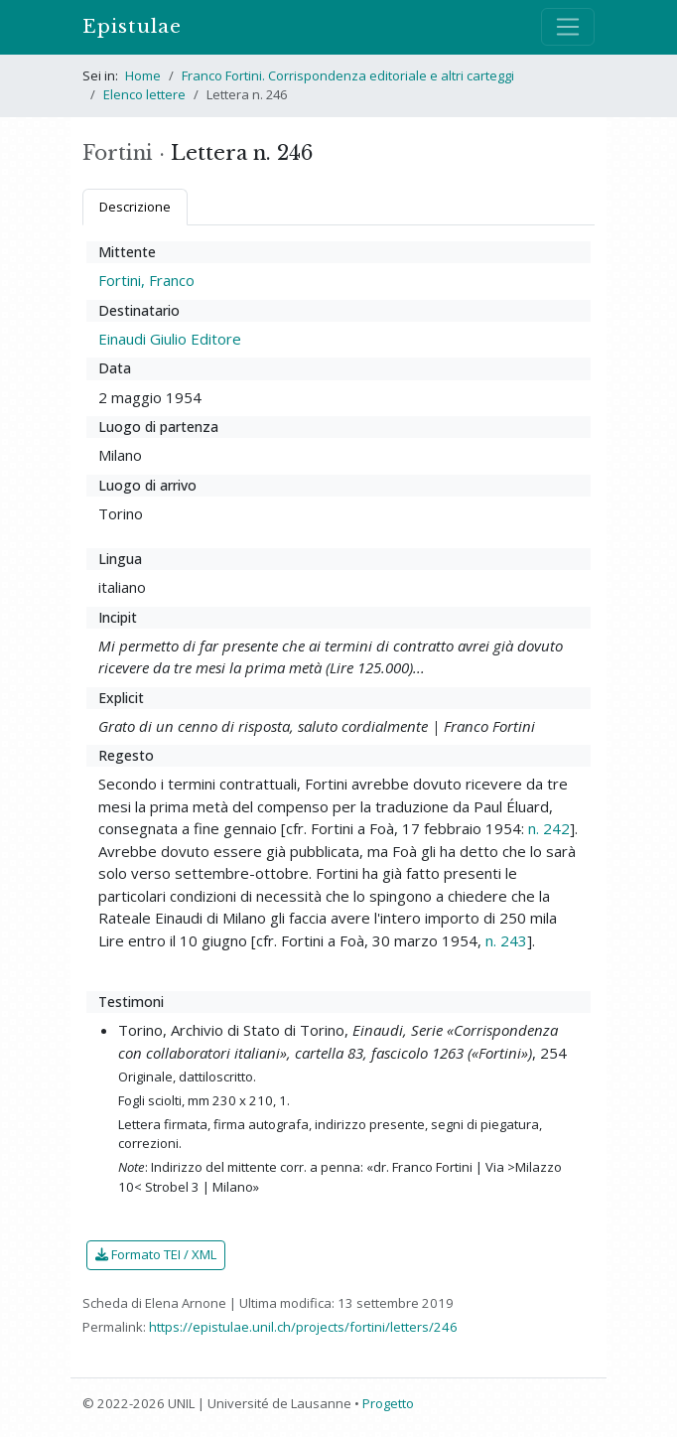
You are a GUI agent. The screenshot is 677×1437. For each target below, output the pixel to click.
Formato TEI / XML (155, 1254)
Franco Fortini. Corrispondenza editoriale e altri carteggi (348, 75)
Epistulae (132, 26)
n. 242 (549, 828)
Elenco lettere (144, 94)
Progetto (388, 1403)
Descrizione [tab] (135, 207)
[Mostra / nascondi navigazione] (568, 27)
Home (143, 75)
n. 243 (506, 940)
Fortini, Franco (146, 280)
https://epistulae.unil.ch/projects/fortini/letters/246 (303, 1327)
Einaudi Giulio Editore (169, 339)
